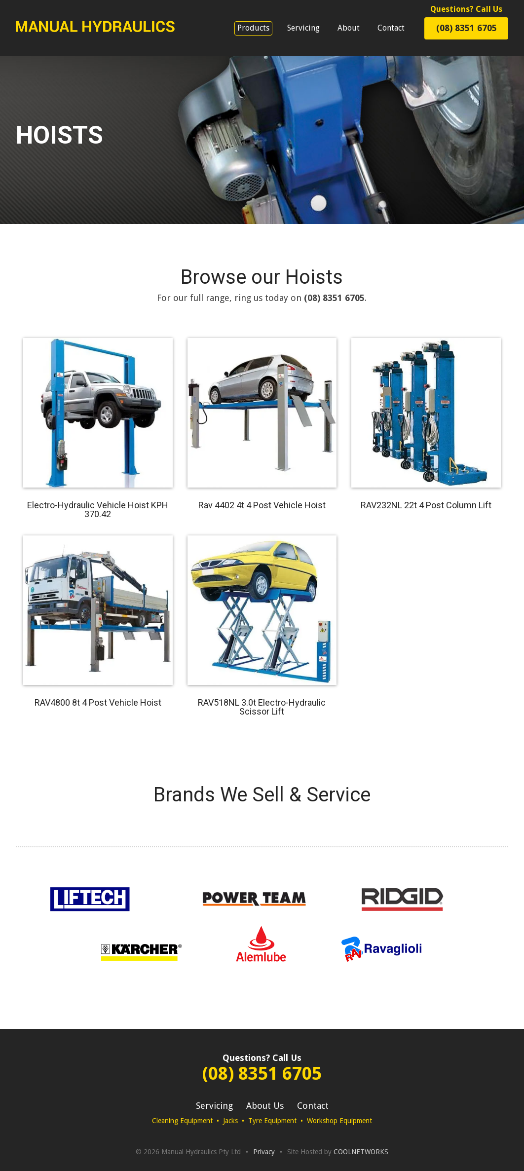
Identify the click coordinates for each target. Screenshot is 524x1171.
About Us (265, 1105)
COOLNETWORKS (361, 1152)
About (348, 28)
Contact (391, 28)
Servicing (303, 28)
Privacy (264, 1152)
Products (253, 28)
